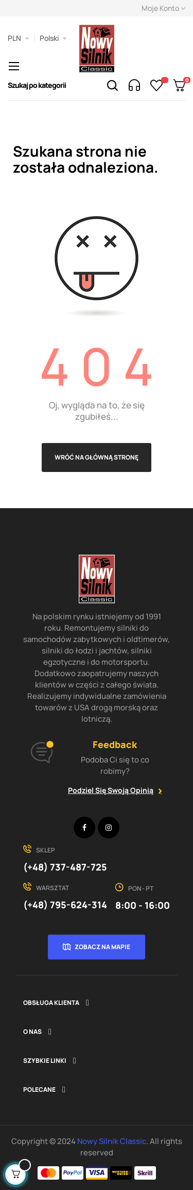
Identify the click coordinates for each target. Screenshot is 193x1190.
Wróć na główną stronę (96, 457)
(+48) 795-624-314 (65, 904)
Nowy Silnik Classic (111, 1141)
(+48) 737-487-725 (65, 867)
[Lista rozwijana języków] (53, 38)
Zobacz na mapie (102, 946)
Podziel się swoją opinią (110, 790)
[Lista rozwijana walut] (18, 38)
